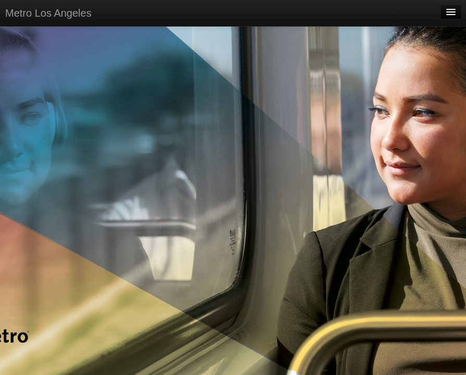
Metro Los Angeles (48, 13)
